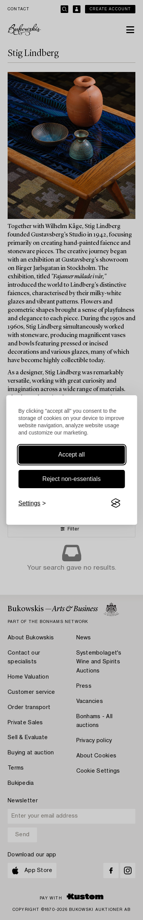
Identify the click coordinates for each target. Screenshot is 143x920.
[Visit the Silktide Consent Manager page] (115, 503)
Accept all (71, 454)
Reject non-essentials (71, 479)
